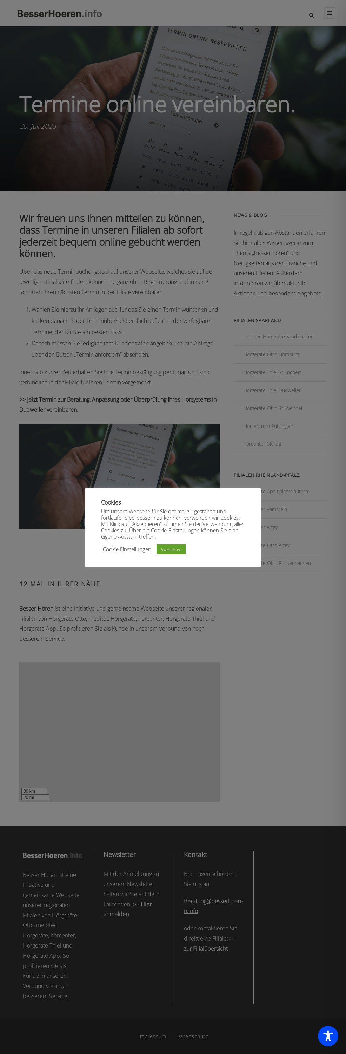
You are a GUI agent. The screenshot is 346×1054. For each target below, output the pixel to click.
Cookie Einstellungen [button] (127, 549)
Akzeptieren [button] (171, 549)
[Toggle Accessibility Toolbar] (328, 1036)
